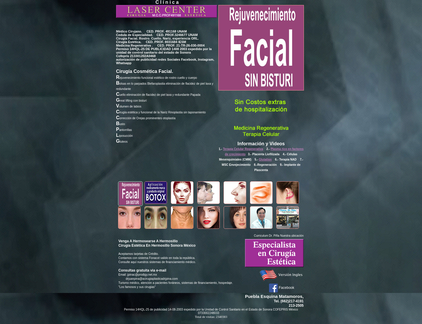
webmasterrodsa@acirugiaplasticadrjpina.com (211, 321)
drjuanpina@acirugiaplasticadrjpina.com (152, 278)
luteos (121, 141)
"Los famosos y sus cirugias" (137, 287)
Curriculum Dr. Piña (266, 235)
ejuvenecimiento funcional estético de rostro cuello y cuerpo (156, 77)
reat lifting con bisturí (131, 100)
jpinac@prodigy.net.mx (142, 274)
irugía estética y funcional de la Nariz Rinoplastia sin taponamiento (161, 112)
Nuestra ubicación (292, 235)
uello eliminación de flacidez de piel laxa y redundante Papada (158, 94)
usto (120, 124)
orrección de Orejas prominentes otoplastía (146, 118)
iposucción (124, 135)
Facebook (281, 288)
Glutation (265, 159)
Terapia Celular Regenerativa (243, 149)
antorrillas (124, 130)
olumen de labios (128, 106)
